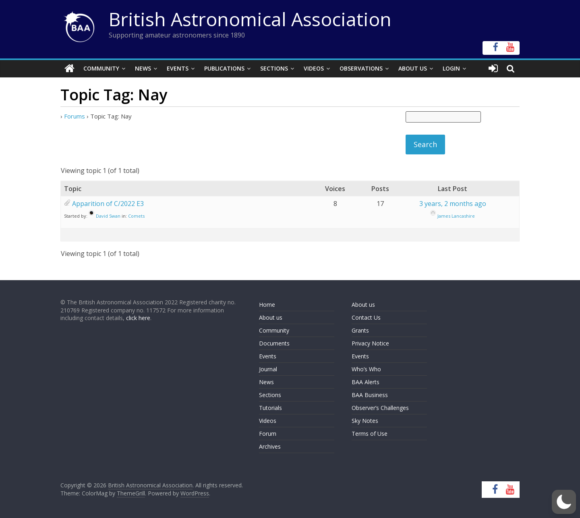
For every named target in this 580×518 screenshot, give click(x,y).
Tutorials (270, 408)
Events (177, 68)
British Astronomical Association (250, 18)
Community (101, 68)
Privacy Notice (370, 343)
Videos (314, 68)
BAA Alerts (365, 382)
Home (267, 304)
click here (138, 318)
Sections (274, 68)
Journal (268, 369)
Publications (224, 68)
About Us (412, 68)
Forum (267, 433)
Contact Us (366, 317)
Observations (361, 68)
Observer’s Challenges (380, 408)
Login (451, 68)
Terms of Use (369, 433)
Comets (136, 216)
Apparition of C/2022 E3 (108, 203)
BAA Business (370, 395)
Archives (270, 446)
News (143, 68)
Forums (74, 116)
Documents (274, 343)
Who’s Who (366, 369)
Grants (360, 330)
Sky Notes (365, 420)
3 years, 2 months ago (452, 203)
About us (270, 317)
